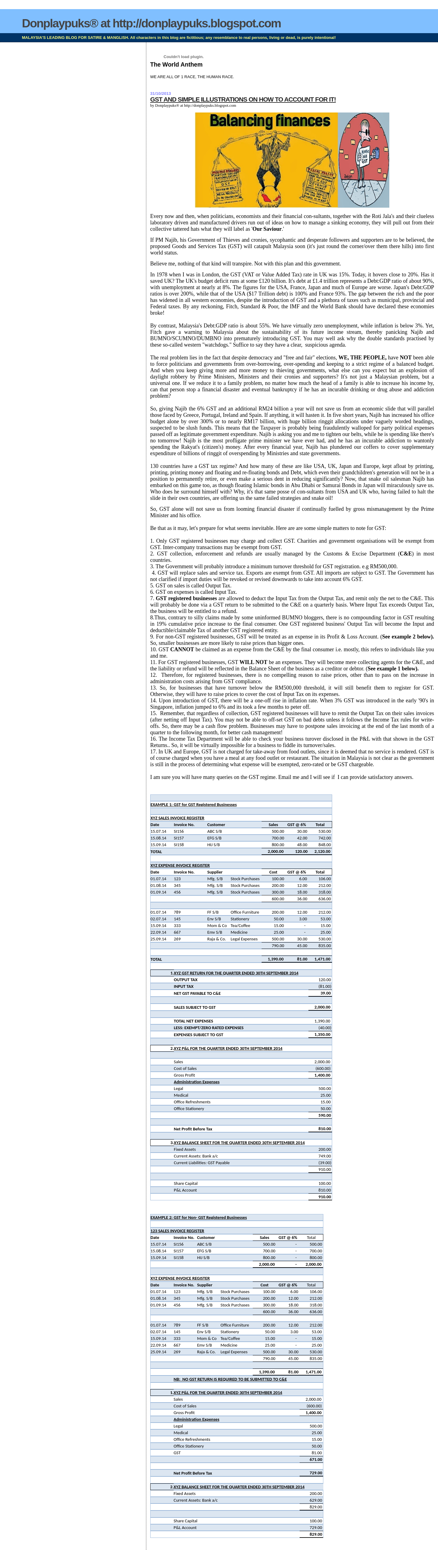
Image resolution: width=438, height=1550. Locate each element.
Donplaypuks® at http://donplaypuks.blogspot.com (151, 23)
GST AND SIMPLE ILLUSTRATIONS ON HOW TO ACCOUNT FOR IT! (243, 99)
